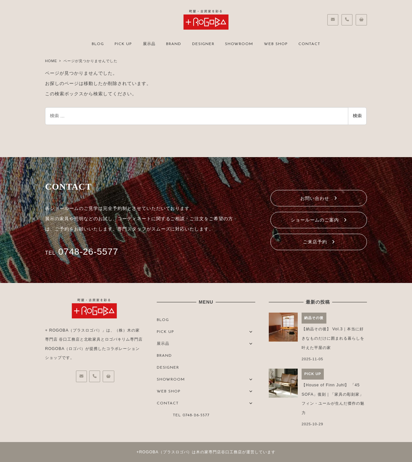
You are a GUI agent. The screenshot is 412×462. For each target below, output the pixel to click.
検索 (357, 115)
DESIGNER (168, 368)
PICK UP (165, 332)
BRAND (164, 356)
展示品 (163, 344)
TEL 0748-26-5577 (191, 415)
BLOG (163, 320)
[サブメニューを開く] (251, 331)
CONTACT (168, 403)
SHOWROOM (171, 380)
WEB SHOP (169, 391)
